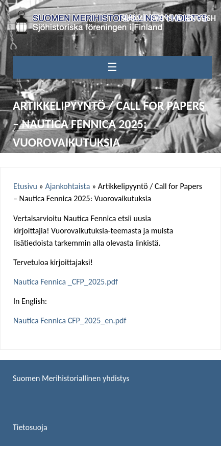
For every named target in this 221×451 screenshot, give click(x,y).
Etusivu (25, 186)
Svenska (166, 18)
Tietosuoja (30, 427)
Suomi (133, 18)
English (201, 18)
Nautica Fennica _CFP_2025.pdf (65, 282)
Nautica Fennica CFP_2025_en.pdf (69, 320)
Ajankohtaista (67, 186)
